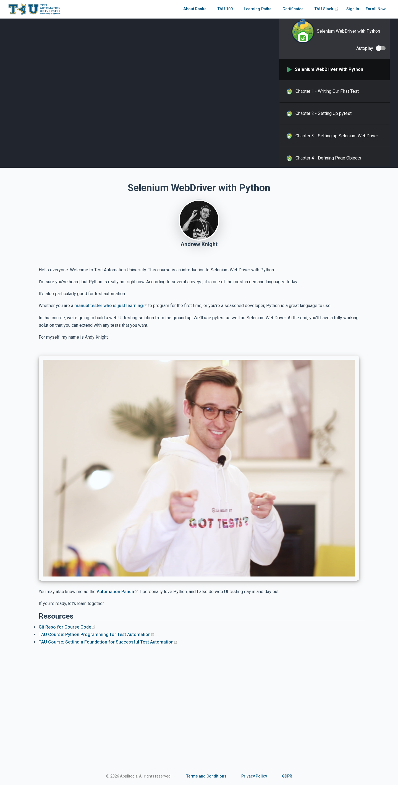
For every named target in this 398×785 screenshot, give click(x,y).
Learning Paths (257, 9)
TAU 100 (225, 9)
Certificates (292, 9)
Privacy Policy (254, 776)
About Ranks (194, 9)
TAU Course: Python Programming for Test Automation (97, 634)
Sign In (352, 9)
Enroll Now (376, 9)
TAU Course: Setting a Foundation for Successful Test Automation (108, 642)
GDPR (287, 776)
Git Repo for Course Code (67, 627)
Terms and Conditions (206, 776)
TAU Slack (327, 9)
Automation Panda (117, 591)
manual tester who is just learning (110, 305)
